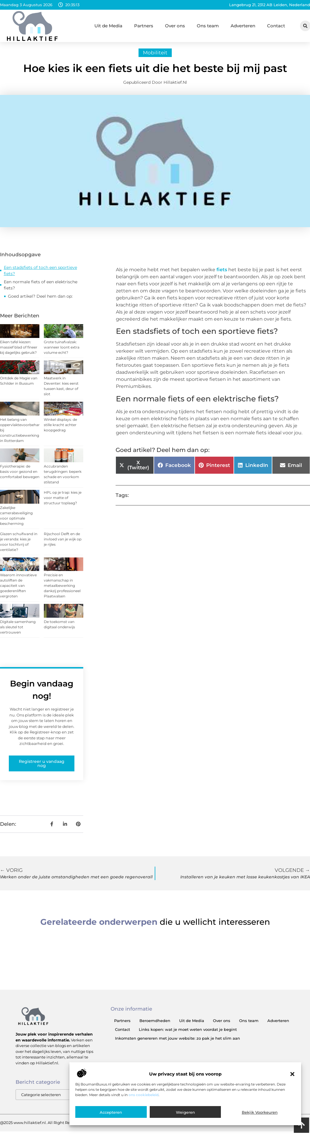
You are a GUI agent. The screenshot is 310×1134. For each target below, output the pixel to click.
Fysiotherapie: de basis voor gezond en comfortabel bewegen (19, 474)
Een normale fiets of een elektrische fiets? (40, 288)
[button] (292, 1074)
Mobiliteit (155, 55)
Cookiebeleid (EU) (286, 1125)
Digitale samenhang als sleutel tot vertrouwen (18, 629)
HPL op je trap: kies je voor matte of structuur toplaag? (62, 500)
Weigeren (185, 1112)
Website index (243, 1125)
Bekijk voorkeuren (260, 1112)
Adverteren (243, 26)
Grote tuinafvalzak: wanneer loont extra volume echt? (61, 350)
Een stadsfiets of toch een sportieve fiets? (40, 273)
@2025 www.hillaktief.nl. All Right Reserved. (42, 1125)
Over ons (175, 26)
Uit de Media (108, 26)
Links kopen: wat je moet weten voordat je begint (188, 1032)
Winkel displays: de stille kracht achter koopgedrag (60, 427)
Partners (143, 26)
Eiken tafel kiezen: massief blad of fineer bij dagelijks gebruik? (18, 350)
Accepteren (111, 1112)
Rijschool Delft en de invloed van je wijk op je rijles (62, 542)
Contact (276, 26)
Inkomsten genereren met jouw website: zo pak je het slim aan (177, 1041)
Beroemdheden (154, 1023)
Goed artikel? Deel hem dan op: (40, 299)
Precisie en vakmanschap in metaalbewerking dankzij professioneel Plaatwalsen (62, 588)
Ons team (208, 26)
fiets (221, 272)
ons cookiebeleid (144, 1095)
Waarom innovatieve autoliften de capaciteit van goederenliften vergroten (18, 588)
